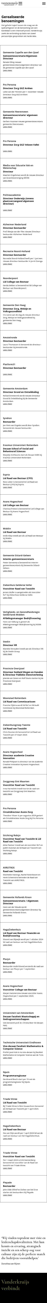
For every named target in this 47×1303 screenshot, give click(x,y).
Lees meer (7, 1195)
